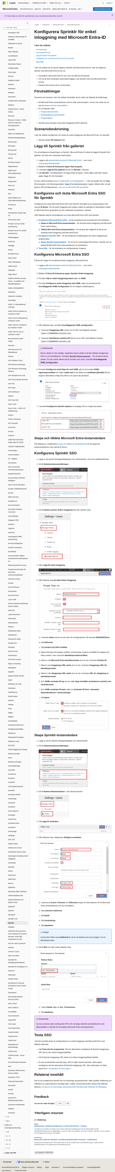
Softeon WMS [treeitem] (13, 844)
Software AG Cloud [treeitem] (14, 848)
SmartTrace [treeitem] (12, 819)
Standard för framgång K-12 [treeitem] (18, 967)
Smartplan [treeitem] (11, 815)
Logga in (109, 3)
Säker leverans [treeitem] (13, 497)
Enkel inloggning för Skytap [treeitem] (17, 749)
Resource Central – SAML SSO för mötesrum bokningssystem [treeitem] (17, 122)
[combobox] (15, 27)
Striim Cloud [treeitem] (12, 1003)
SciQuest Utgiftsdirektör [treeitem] (16, 446)
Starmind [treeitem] (11, 971)
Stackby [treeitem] (11, 947)
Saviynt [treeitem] (10, 415)
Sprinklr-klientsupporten (79, 356)
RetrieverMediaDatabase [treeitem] (16, 138)
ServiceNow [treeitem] (12, 591)
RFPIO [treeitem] (10, 158)
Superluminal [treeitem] (12, 1036)
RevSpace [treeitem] (11, 146)
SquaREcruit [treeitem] (12, 501)
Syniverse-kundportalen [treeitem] (16, 1104)
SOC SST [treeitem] (11, 839)
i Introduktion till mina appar (59, 1068)
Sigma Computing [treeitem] (14, 664)
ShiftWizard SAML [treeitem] (14, 631)
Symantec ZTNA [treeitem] (14, 1077)
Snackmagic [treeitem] (12, 831)
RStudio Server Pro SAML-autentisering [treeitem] (17, 232)
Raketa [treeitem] (10, 48)
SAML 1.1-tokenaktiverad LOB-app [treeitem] (17, 305)
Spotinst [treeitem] (11, 910)
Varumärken (6, 1170)
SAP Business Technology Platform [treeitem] (17, 370)
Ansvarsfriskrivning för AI (10, 1167)
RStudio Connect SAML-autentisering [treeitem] (16, 225)
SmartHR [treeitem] (11, 790)
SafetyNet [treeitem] (11, 270)
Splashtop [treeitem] (11, 887)
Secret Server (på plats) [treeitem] (16, 485)
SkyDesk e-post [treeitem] (13, 741)
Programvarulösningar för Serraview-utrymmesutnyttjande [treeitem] (17, 572)
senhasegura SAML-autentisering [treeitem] (15, 538)
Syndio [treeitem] (10, 1089)
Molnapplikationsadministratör (53, 115)
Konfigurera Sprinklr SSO (49, 236)
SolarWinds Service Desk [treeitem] (17, 852)
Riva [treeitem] (9, 194)
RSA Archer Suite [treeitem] (14, 220)
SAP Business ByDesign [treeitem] (16, 364)
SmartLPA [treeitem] (11, 803)
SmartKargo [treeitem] (12, 799)
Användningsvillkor (93, 1167)
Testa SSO (43, 248)
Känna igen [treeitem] (12, 72)
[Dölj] (27, 23)
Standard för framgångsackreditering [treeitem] (16, 961)
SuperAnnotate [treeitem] (13, 1032)
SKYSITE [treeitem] (11, 745)
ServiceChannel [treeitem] (13, 587)
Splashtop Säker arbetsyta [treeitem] (17, 891)
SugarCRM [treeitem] (12, 1020)
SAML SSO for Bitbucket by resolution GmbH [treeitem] (17, 319)
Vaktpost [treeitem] (11, 1109)
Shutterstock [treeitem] (12, 655)
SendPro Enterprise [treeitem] (15, 547)
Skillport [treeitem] (11, 717)
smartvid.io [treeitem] (12, 827)
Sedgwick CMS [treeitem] (13, 520)
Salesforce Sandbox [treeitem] (15, 296)
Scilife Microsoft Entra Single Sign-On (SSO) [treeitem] (15, 441)
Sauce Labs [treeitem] (12, 404)
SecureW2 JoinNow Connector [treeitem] (15, 510)
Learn (37, 25)
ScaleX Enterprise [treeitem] (14, 419)
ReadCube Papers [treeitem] (14, 64)
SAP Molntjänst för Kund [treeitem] (16, 375)
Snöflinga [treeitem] (11, 835)
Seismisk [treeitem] (11, 532)
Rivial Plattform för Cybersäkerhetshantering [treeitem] (17, 199)
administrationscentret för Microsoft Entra (65, 160)
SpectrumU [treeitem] (12, 875)
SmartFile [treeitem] (11, 782)
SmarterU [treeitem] (11, 778)
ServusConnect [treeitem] (13, 595)
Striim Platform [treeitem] (13, 1007)
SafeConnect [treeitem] (12, 266)
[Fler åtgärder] (110, 25)
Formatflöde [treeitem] (12, 1012)
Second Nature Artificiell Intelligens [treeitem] (16, 479)
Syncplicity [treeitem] (11, 1085)
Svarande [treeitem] (11, 129)
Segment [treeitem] (11, 528)
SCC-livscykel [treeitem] (13, 423)
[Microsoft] (4, 3)
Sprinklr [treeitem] (11, 923)
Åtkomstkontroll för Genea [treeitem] (17, 565)
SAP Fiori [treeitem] (11, 384)
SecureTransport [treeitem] (14, 505)
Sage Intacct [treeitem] (12, 274)
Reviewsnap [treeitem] (12, 142)
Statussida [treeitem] (11, 975)
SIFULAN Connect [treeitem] (14, 659)
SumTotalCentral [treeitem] (14, 1028)
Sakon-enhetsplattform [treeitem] (16, 288)
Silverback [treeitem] (11, 688)
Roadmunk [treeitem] (12, 205)
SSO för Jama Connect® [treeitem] (16, 943)
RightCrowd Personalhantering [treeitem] (14, 172)
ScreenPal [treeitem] (11, 427)
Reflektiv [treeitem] (11, 93)
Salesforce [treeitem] (11, 292)
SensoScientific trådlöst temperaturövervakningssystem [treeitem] (18, 558)
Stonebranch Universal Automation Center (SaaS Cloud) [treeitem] (17, 985)
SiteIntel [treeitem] (11, 700)
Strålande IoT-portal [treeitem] (15, 43)
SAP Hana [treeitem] (11, 388)
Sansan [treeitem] (10, 356)
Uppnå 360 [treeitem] (12, 60)
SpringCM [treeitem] (11, 915)
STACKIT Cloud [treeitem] (13, 952)
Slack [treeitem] (10, 758)
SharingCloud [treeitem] (13, 623)
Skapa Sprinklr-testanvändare (53, 242)
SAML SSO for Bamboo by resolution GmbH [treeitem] (17, 312)
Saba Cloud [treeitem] (12, 258)
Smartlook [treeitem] (11, 807)
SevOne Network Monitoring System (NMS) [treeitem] (18, 605)
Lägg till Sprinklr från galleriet (46, 55)
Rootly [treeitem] (10, 250)
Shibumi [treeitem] (11, 627)
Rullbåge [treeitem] (11, 246)
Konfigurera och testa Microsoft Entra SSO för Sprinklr (55, 58)
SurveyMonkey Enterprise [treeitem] (17, 1062)
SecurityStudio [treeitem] (13, 516)
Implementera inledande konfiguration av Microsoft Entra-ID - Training (60, 1126)
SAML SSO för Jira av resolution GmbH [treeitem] (15, 333)
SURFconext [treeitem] (12, 1051)
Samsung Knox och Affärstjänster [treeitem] (15, 351)
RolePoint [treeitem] (11, 241)
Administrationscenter (102, 9)
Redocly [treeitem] (11, 84)
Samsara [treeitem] (11, 345)
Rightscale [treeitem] (11, 177)
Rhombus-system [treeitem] (14, 162)
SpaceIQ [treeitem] (11, 867)
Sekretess (55, 1167)
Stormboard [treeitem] (12, 992)
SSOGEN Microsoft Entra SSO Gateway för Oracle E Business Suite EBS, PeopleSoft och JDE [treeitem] (17, 935)
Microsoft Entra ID (73, 25)
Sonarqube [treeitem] (12, 863)
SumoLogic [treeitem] (12, 1024)
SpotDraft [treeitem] (11, 906)
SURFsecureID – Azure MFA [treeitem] (16, 1056)
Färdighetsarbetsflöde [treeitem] (15, 729)
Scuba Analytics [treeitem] (13, 455)
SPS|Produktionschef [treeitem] (15, 895)
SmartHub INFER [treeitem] (14, 795)
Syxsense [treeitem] (11, 1113)
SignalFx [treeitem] (11, 672)
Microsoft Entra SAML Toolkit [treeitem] (15, 340)
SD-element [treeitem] (12, 463)
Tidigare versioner (28, 1167)
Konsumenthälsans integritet (73, 1167)
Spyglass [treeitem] (11, 927)
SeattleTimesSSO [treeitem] (14, 474)
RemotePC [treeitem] (12, 97)
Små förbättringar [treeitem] (14, 766)
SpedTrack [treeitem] (12, 879)
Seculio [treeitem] (10, 493)
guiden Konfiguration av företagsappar (68, 181)
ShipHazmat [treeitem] (12, 635)
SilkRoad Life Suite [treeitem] (14, 684)
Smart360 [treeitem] (11, 770)
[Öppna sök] (103, 3)
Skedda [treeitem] (10, 704)
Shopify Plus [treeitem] (12, 643)
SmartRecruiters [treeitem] (13, 823)
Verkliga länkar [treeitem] (13, 68)
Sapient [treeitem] (10, 396)
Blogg (39, 1167)
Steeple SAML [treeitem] (13, 979)
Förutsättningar (41, 49)
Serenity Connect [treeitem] (14, 579)
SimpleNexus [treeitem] (12, 692)
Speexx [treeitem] (10, 883)
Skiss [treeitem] (10, 708)
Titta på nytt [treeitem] (12, 154)
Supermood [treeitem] (12, 1040)
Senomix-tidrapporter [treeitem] (15, 543)
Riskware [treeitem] (11, 190)
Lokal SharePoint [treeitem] (14, 614)
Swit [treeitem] (9, 1066)
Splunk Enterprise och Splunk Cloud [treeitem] (15, 901)
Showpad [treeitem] (11, 647)
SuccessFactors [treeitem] (13, 1016)
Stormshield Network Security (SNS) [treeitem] (15, 998)
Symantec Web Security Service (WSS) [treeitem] (16, 1071)
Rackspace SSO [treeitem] (14, 33)
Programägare (46, 118)
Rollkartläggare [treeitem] (13, 237)
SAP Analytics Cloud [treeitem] (15, 360)
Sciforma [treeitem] (11, 435)
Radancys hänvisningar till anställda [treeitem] (17, 38)
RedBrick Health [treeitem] (13, 80)
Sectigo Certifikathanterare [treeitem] (17, 489)
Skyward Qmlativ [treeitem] (14, 754)
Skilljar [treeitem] (10, 713)
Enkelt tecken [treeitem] (13, 696)
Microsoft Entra (58, 25)
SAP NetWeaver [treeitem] (13, 392)
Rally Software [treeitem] (13, 52)
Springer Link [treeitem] (12, 919)
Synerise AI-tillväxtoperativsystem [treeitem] (15, 1099)
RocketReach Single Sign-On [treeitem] (17, 214)
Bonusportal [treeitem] (12, 150)
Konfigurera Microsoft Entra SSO (53, 220)
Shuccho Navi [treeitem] (13, 651)
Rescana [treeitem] (11, 116)
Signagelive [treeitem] (12, 668)
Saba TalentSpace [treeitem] (14, 262)
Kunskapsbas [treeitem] (13, 721)
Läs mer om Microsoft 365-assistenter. (73, 187)
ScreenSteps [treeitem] (12, 450)
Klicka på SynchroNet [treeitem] (15, 1081)
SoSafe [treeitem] (10, 583)
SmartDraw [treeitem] (12, 774)
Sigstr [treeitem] (10, 680)
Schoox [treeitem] (10, 431)
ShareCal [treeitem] (11, 610)
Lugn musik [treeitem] (12, 599)
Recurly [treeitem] (10, 76)
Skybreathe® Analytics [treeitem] (16, 737)
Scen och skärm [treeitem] (13, 956)
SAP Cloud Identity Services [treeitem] (18, 379)
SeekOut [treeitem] (11, 524)
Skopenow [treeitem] (11, 733)
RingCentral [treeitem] (12, 181)
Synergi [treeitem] (10, 1094)
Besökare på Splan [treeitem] (14, 762)
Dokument (46, 25)
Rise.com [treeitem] (11, 185)
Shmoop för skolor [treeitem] (14, 639)
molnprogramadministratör (49, 163)
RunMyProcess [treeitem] (13, 254)
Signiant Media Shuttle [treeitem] (16, 676)
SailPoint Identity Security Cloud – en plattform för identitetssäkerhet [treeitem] (17, 281)
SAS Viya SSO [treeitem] (13, 400)
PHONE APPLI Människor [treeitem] (17, 101)
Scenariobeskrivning (43, 52)
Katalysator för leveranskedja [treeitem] (13, 1046)
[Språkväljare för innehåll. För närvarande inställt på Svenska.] (7, 1162)
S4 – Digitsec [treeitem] (12, 459)
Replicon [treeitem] (11, 105)
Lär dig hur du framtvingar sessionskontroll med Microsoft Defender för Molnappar (74, 1087)
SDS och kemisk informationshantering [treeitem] (15, 468)
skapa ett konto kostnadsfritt (55, 105)
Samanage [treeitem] (12, 300)
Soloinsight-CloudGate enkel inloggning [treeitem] (18, 857)
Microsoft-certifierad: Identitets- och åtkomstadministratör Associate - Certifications (65, 1139)
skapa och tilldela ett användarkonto (72, 444)
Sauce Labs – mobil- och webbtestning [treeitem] (16, 409)
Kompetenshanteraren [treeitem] (16, 725)
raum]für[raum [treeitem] (13, 56)
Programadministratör (49, 112)
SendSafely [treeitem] (12, 551)
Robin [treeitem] (10, 209)
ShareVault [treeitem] (12, 618)
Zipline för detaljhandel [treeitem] (16, 134)
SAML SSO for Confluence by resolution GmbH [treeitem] (17, 326)
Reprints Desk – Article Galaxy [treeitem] (16, 110)
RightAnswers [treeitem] (13, 166)
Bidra (47, 1167)
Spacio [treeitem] (10, 871)
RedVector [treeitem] (11, 88)
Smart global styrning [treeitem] (15, 786)
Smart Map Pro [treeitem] (13, 811)
